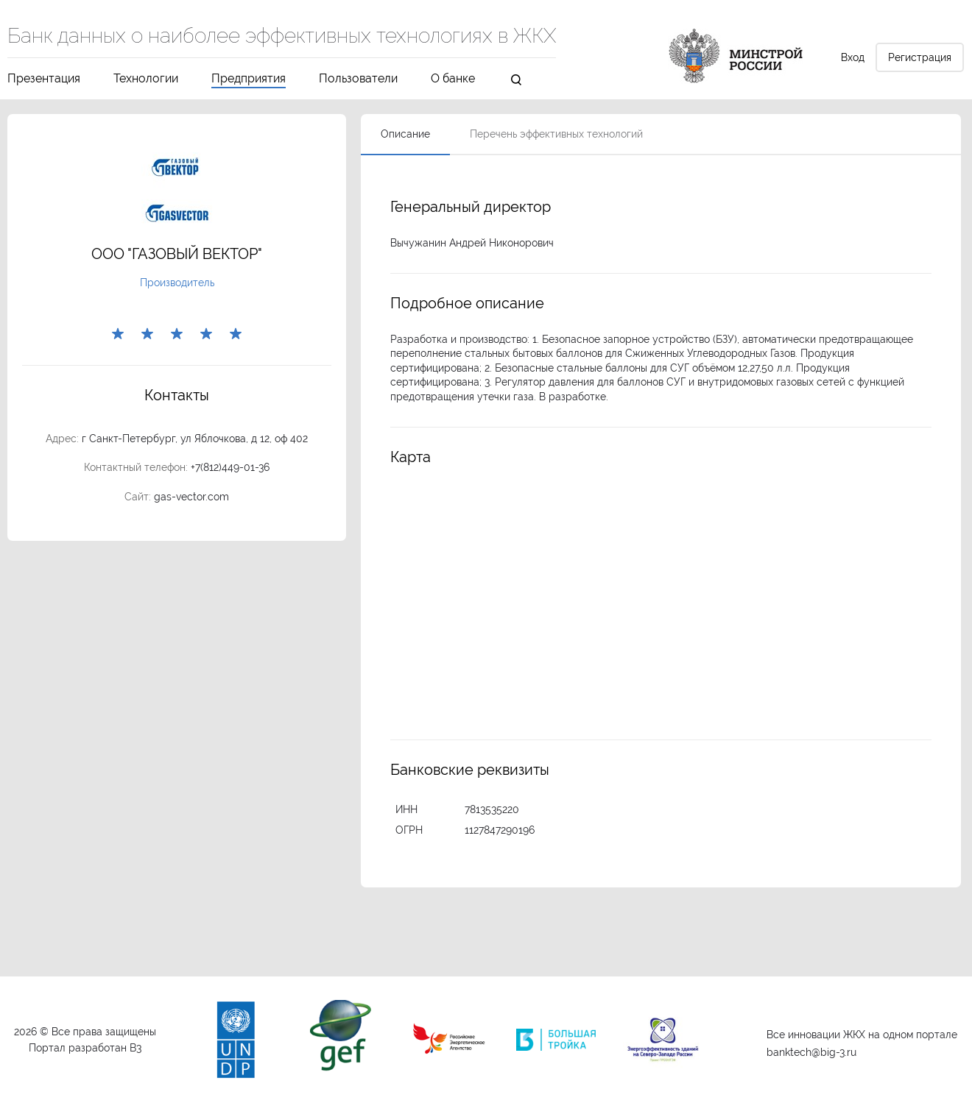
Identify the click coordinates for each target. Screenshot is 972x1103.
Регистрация (919, 57)
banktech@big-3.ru (811, 1052)
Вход (852, 57)
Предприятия (248, 79)
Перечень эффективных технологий (556, 134)
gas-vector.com (191, 497)
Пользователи (358, 79)
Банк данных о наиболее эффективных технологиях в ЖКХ (281, 37)
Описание (405, 134)
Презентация (43, 79)
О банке (453, 79)
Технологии (145, 79)
